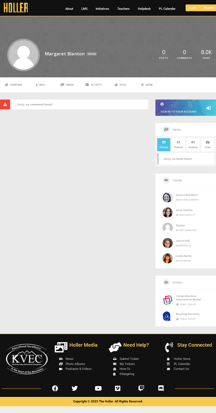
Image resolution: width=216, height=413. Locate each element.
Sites (120, 85)
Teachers (123, 9)
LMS (84, 9)
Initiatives (102, 9)
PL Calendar (167, 9)
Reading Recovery (188, 314)
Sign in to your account (186, 108)
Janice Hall (183, 240)
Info (40, 85)
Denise (180, 225)
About (69, 9)
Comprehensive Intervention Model (188, 297)
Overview (13, 85)
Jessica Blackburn (187, 195)
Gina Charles (184, 210)
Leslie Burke (184, 256)
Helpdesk (144, 9)
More (147, 85)
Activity (93, 85)
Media (67, 85)
